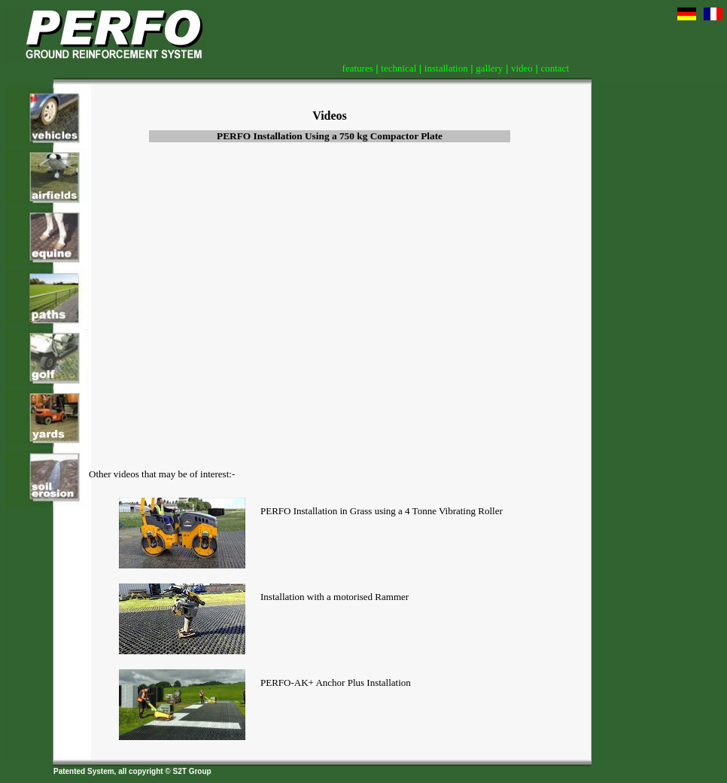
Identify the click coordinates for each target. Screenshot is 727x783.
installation (446, 68)
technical (398, 68)
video (522, 68)
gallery (489, 68)
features (357, 68)
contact (554, 68)
